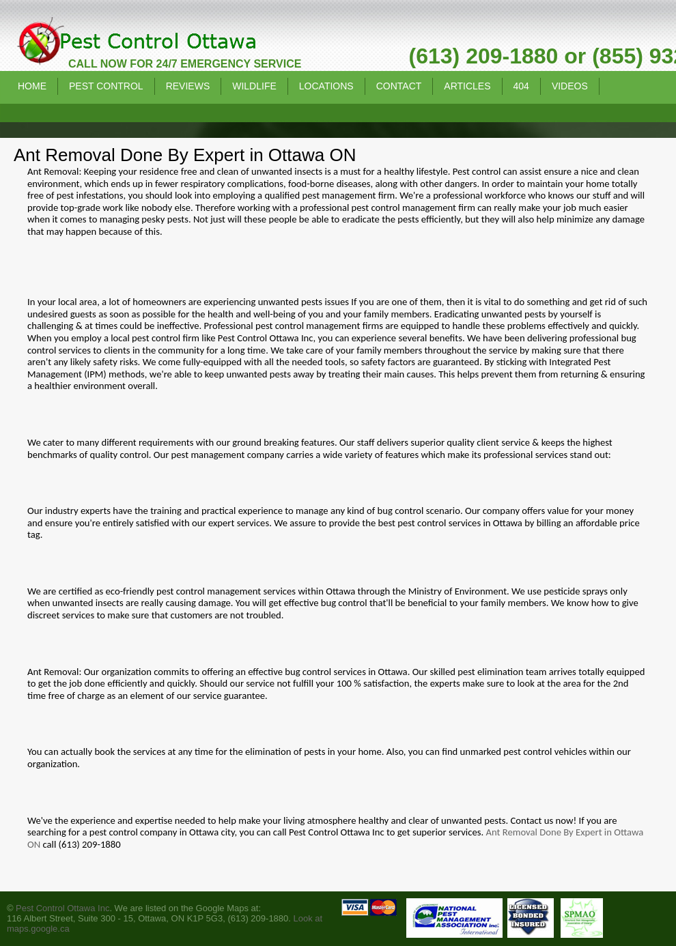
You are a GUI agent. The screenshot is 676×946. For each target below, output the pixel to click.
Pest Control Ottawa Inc (62, 908)
